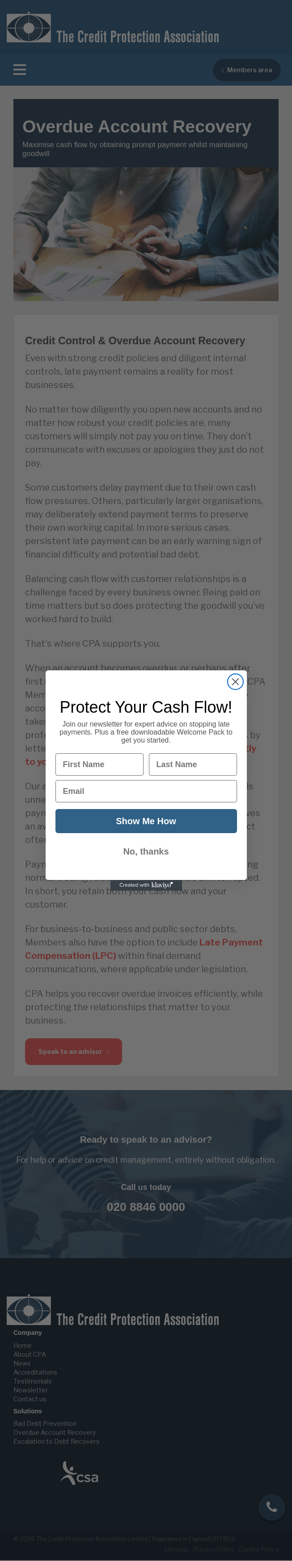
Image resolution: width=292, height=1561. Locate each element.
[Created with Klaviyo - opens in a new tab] (146, 885)
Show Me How (146, 821)
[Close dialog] (235, 682)
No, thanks (146, 851)
